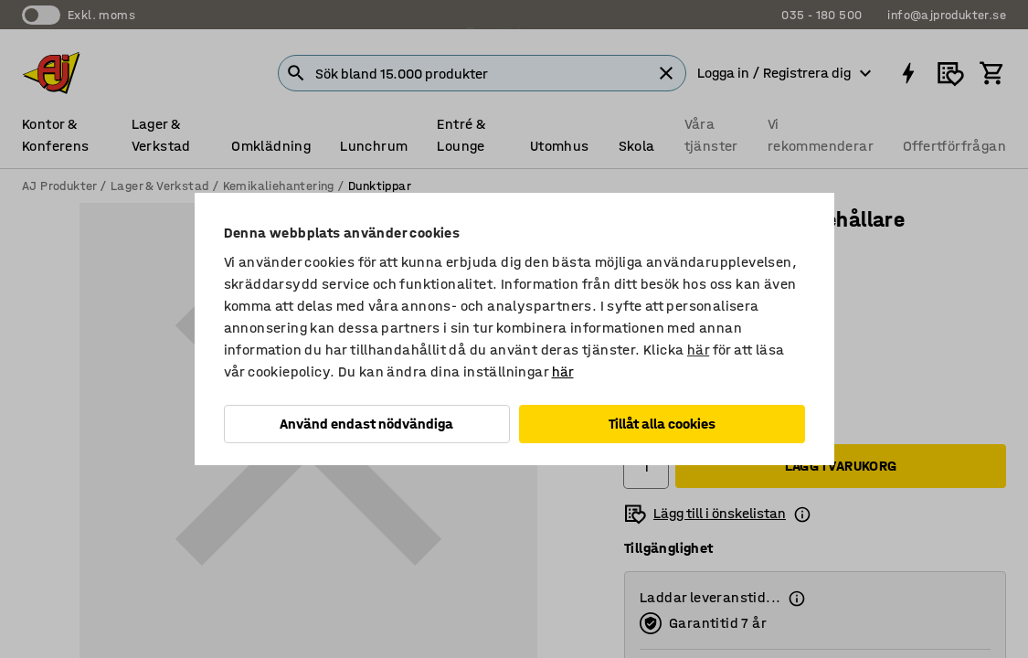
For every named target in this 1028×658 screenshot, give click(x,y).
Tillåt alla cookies (662, 423)
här (698, 349)
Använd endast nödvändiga (366, 423)
